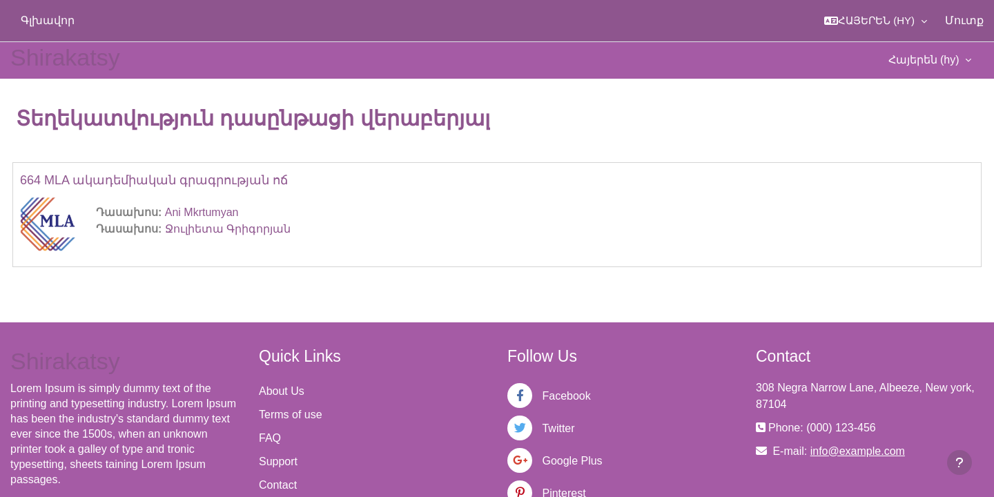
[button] (875, 20)
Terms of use (290, 414)
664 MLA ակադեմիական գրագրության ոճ (154, 180)
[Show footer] (959, 462)
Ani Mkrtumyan (202, 212)
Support (278, 461)
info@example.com (857, 451)
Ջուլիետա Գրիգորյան (228, 229)
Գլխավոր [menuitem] (48, 20)
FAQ (270, 438)
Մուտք (964, 20)
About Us (281, 391)
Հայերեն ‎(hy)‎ (925, 60)
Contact (278, 485)
